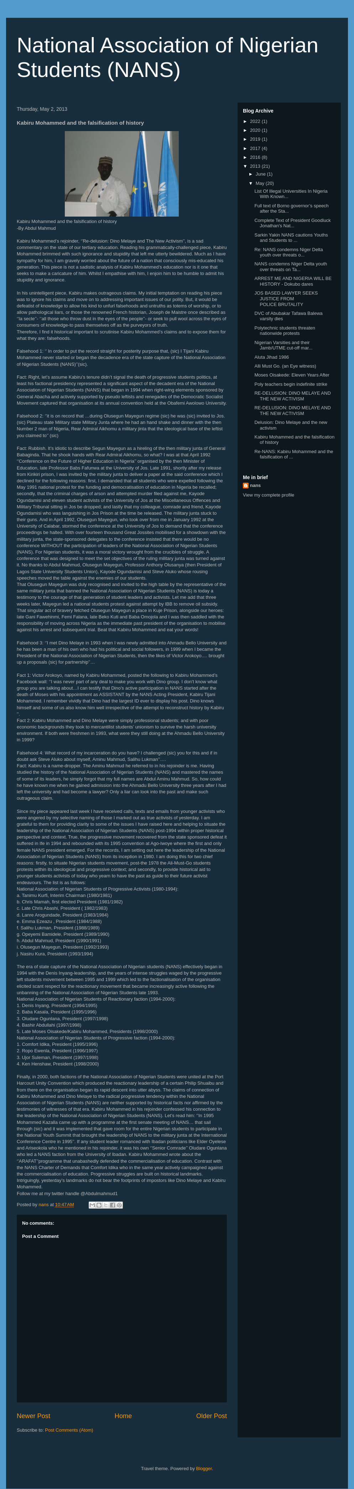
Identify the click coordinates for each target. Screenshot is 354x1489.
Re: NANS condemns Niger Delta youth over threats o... (288, 252)
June (261, 174)
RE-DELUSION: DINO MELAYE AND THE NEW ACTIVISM (292, 395)
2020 (256, 130)
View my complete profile (268, 495)
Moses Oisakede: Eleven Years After (291, 375)
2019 (256, 139)
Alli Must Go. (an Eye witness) (285, 366)
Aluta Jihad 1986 (271, 357)
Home (123, 1416)
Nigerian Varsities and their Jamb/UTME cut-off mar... (283, 345)
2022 (256, 121)
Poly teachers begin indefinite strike (290, 384)
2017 (256, 148)
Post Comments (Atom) (69, 1430)
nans (255, 485)
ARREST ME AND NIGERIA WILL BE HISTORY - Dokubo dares (293, 281)
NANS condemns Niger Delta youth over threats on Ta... (290, 266)
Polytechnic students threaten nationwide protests (284, 330)
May (261, 183)
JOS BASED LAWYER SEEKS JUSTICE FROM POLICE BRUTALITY (286, 298)
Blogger (204, 1468)
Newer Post (33, 1416)
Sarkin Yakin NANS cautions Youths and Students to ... (291, 237)
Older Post (211, 1416)
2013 (256, 166)
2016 (256, 157)
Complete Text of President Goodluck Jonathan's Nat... (292, 223)
